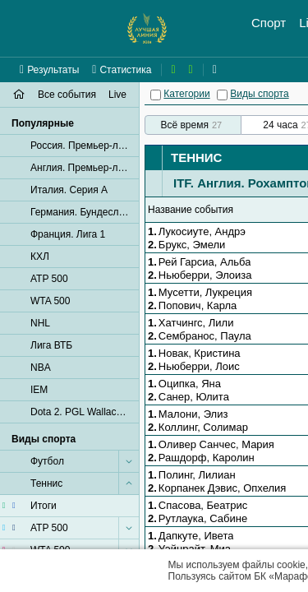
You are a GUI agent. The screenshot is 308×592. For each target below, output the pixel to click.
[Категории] (155, 95)
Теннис (196, 157)
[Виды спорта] (222, 95)
